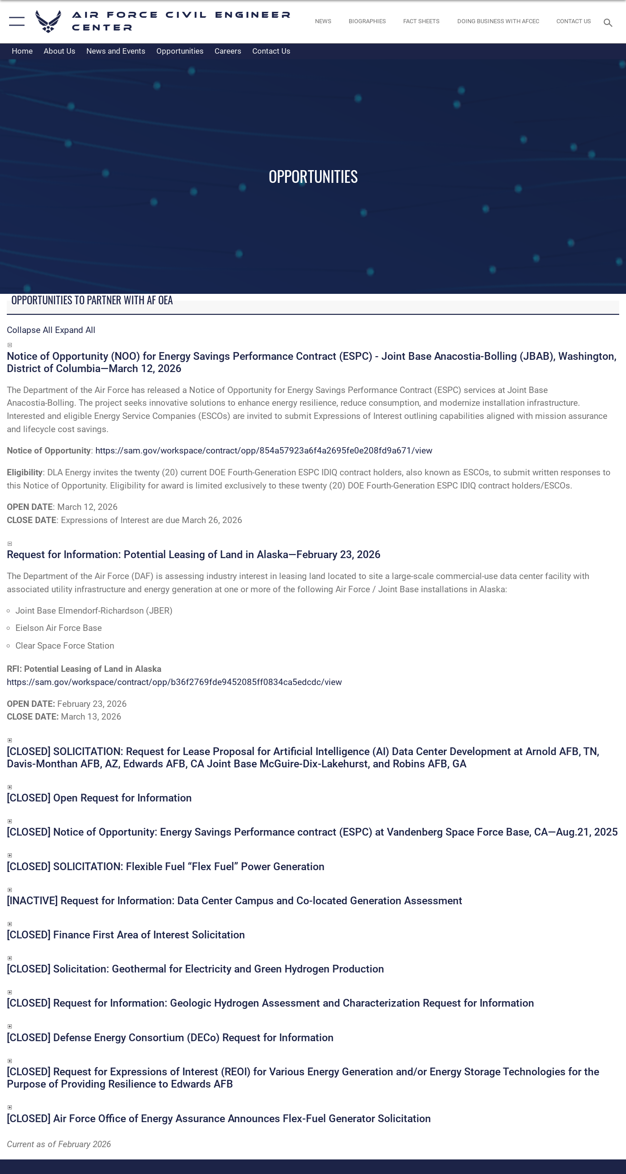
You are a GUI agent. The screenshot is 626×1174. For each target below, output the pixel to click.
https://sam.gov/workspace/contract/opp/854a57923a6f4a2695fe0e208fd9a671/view (263, 450)
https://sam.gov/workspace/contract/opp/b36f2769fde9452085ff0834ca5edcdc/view (174, 682)
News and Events (115, 50)
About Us (59, 50)
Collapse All (30, 330)
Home (22, 50)
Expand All (75, 330)
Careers (228, 50)
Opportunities (180, 50)
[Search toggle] (609, 22)
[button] (15, 21)
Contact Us (271, 50)
